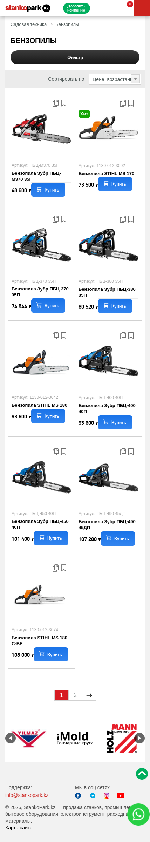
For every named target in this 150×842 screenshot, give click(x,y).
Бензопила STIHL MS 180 (39, 405)
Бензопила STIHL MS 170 (106, 173)
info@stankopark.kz (26, 795)
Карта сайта (19, 827)
